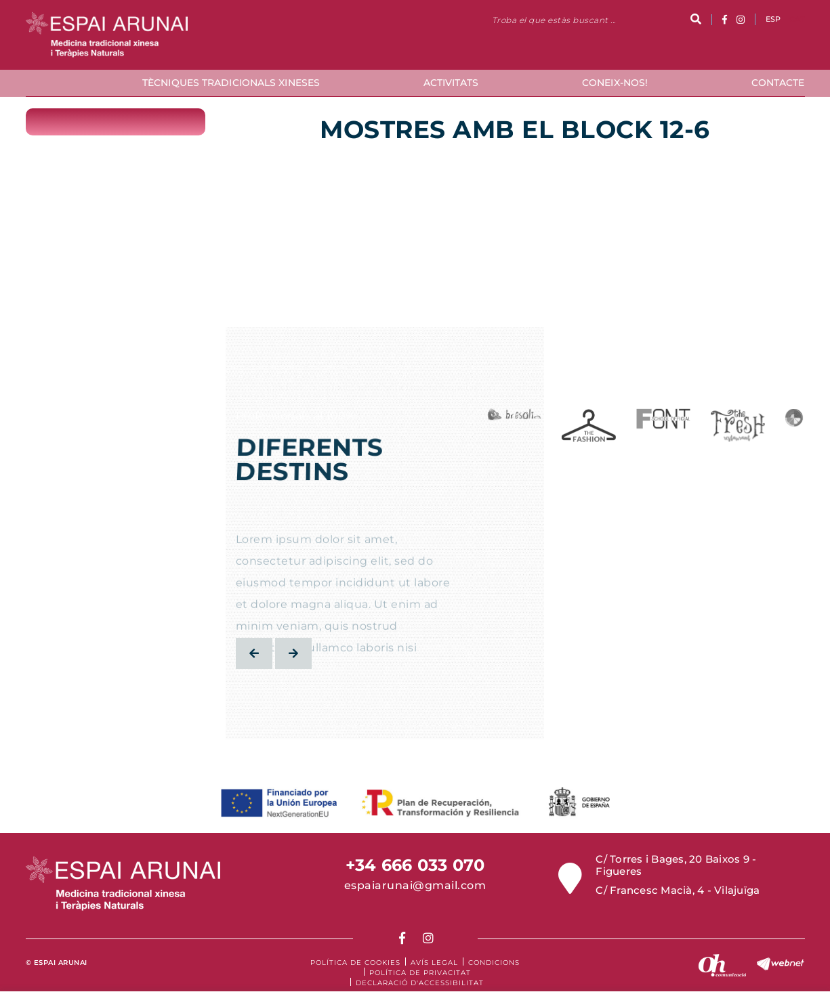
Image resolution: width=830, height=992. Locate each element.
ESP (773, 19)
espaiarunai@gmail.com (415, 885)
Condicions (494, 962)
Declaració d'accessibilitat (420, 982)
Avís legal (434, 962)
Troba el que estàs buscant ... (554, 20)
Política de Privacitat (420, 972)
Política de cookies (355, 962)
